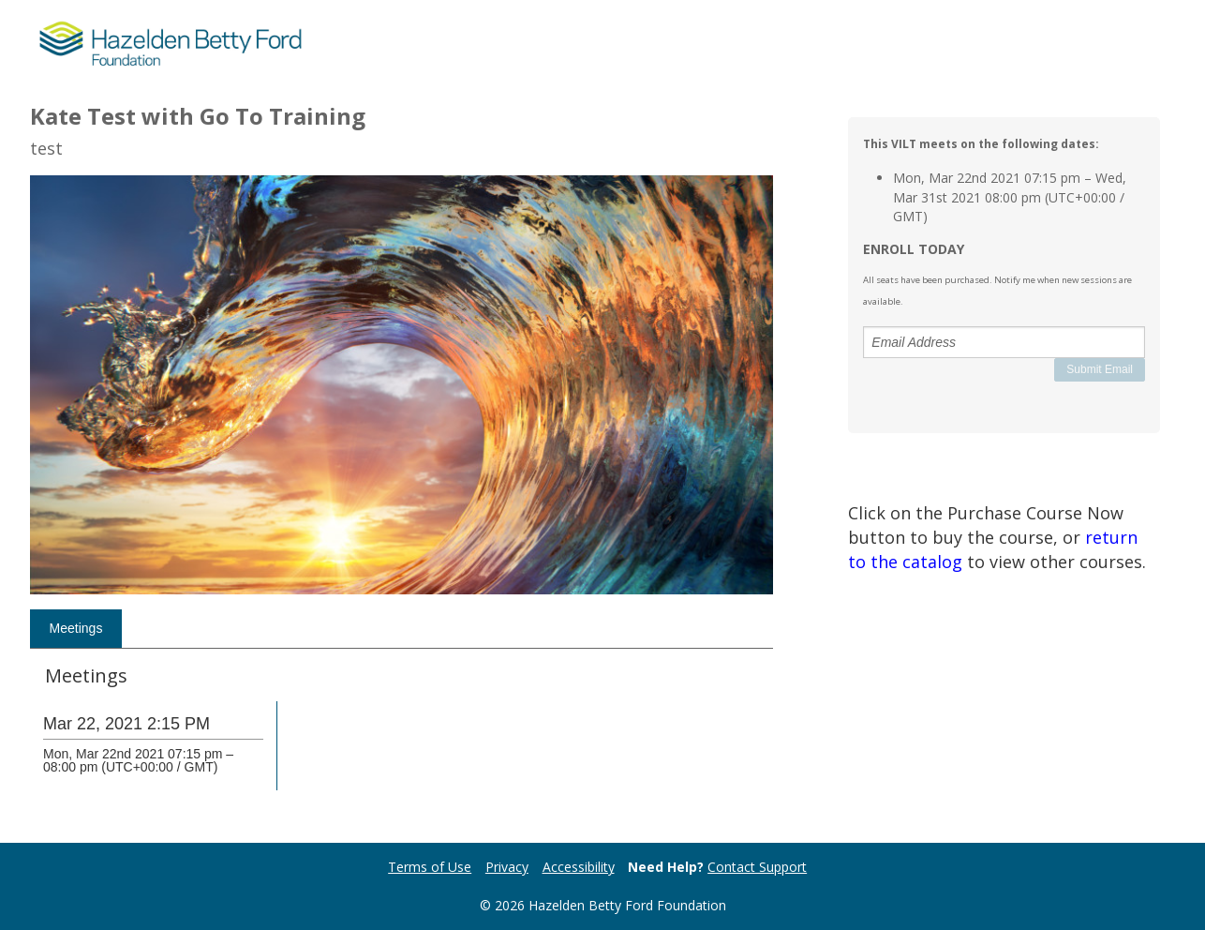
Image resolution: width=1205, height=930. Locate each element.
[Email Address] (1004, 342)
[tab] (76, 629)
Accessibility (579, 867)
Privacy (506, 867)
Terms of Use (429, 867)
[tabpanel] (401, 742)
